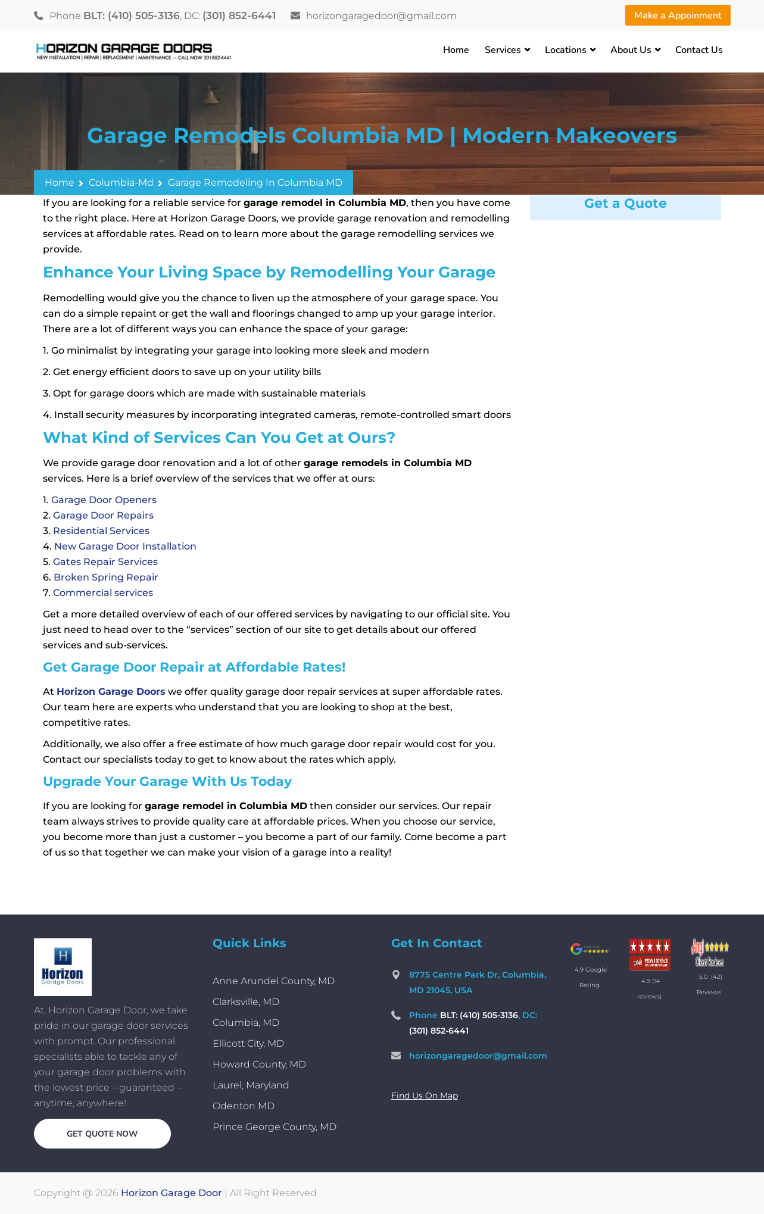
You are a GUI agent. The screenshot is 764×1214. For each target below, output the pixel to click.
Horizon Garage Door (171, 1193)
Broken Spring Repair (106, 577)
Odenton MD (244, 1106)
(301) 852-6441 (239, 15)
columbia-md (121, 182)
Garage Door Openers (104, 499)
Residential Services (101, 530)
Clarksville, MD (246, 1001)
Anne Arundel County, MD (274, 981)
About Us (630, 50)
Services (503, 50)
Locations (566, 50)
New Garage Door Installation (125, 546)
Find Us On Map (424, 1095)
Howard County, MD (259, 1064)
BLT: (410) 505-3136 (131, 15)
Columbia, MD (246, 1022)
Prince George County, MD (274, 1126)
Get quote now (102, 1134)
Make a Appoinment (678, 15)
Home (456, 50)
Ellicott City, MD (248, 1043)
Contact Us (699, 50)
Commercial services (103, 592)
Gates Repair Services (105, 561)
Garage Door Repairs (103, 515)
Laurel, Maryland (251, 1085)
